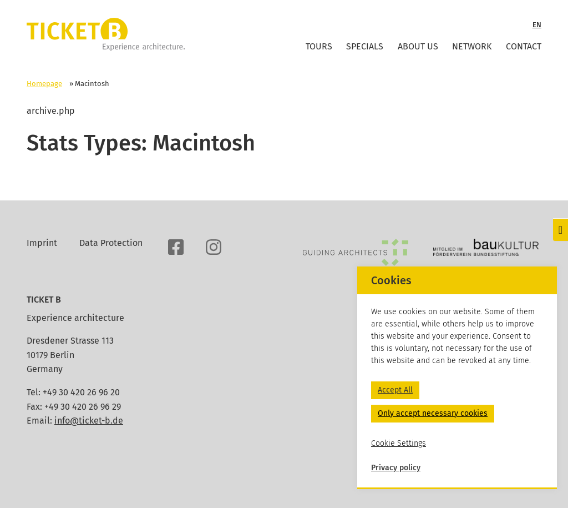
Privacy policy (395, 467)
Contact (523, 46)
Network (471, 46)
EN (536, 25)
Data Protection (111, 243)
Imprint (42, 243)
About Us (418, 46)
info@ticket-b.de (88, 420)
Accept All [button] (395, 390)
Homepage (44, 83)
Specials (364, 46)
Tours (319, 46)
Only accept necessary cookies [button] (433, 413)
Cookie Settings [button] (398, 443)
